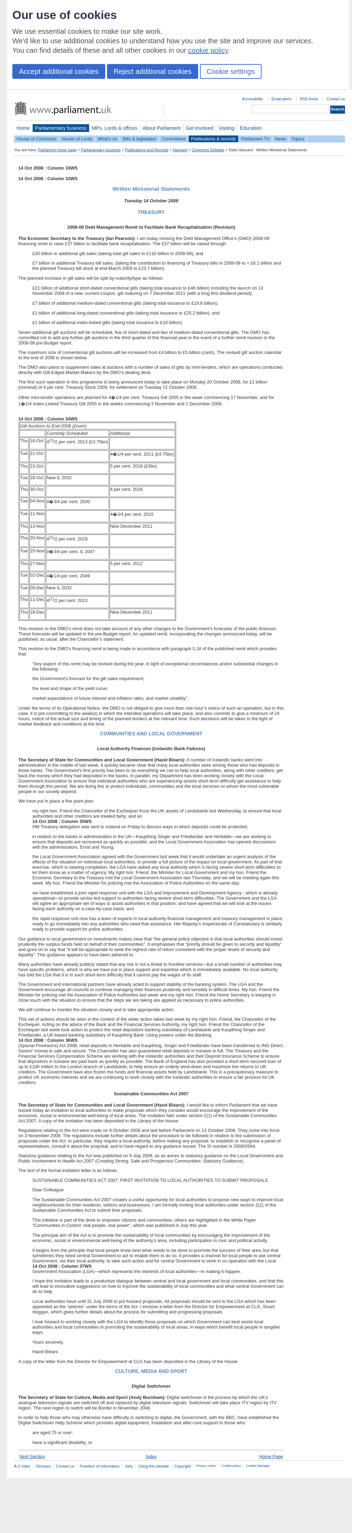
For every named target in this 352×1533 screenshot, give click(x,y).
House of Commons (36, 138)
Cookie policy (231, 1466)
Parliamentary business (61, 128)
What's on (108, 138)
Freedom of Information (99, 1466)
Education (251, 128)
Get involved (199, 128)
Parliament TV (255, 138)
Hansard (180, 150)
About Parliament (162, 128)
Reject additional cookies (152, 71)
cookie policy (208, 50)
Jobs (129, 1466)
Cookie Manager (258, 1466)
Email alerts (281, 99)
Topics (297, 138)
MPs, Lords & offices (114, 128)
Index (151, 1456)
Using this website (153, 1466)
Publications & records (213, 138)
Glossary (43, 1466)
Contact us (336, 99)
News (280, 138)
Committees (174, 138)
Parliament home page (57, 150)
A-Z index (22, 1466)
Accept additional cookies (59, 71)
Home (23, 128)
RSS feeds (309, 99)
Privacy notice (206, 1466)
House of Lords (77, 138)
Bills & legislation (139, 138)
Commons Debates (207, 150)
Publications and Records (146, 150)
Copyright (182, 1466)
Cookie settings (231, 71)
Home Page (271, 1456)
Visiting (226, 128)
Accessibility (252, 99)
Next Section (32, 1456)
